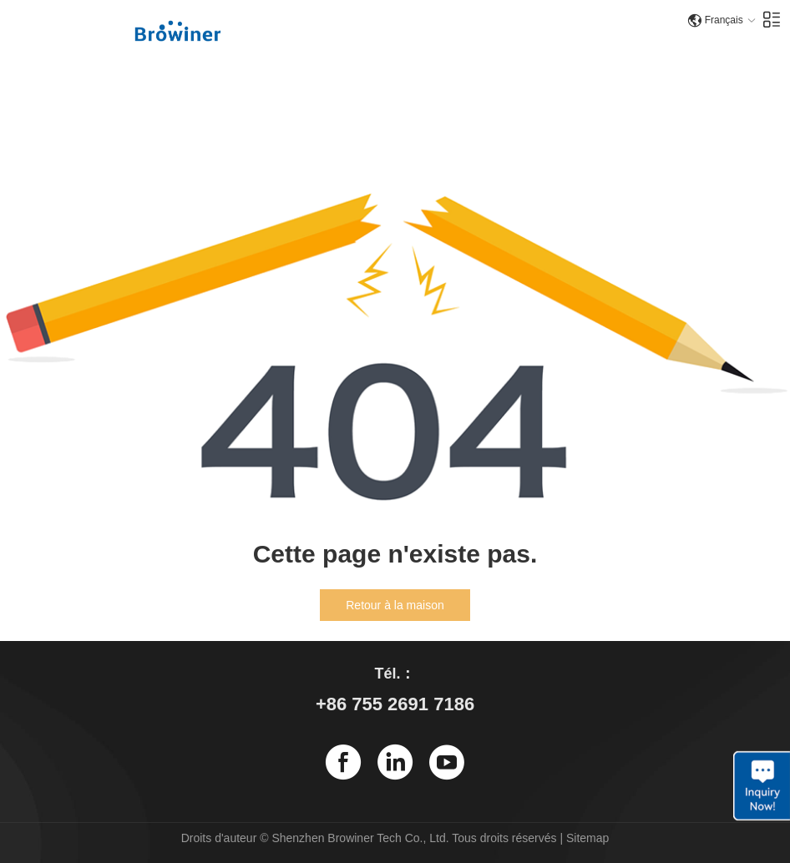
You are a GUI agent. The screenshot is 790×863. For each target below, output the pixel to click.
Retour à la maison (395, 605)
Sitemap (587, 838)
